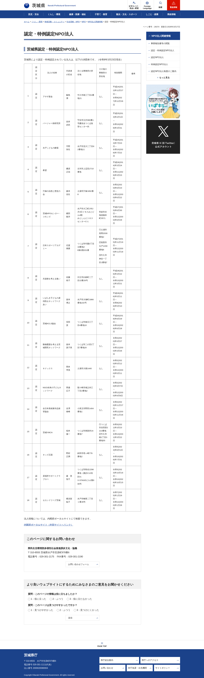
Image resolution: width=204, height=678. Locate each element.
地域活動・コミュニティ (54, 22)
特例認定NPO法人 (159, 64)
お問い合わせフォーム (78, 564)
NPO (84, 22)
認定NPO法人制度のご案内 (163, 71)
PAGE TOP (102, 646)
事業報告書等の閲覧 (160, 43)
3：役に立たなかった (81, 599)
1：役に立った (38, 599)
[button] (147, 5)
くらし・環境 (36, 22)
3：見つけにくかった (88, 610)
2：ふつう (58, 599)
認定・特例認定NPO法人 (162, 50)
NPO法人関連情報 (95, 22)
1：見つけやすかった (42, 610)
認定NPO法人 (157, 57)
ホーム (26, 22)
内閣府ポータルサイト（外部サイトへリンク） (48, 524)
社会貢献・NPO (73, 22)
